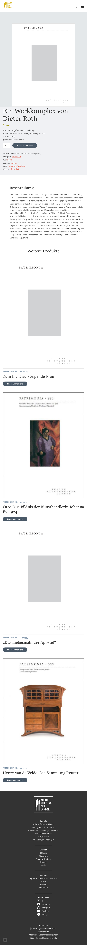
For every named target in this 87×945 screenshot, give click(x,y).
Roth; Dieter (16, 169)
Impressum (43, 925)
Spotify (44, 914)
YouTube (45, 911)
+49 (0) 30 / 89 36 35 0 (45, 839)
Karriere (43, 884)
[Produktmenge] (6, 145)
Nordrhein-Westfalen (16, 166)
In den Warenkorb (25, 145)
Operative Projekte (43, 859)
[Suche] (75, 7)
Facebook (46, 904)
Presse (43, 881)
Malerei (14, 162)
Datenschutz (43, 931)
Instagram (46, 907)
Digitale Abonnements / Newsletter (43, 878)
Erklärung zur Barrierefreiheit (43, 928)
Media (43, 865)
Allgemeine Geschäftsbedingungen (43, 934)
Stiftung (43, 852)
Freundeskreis (43, 887)
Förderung (43, 856)
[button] (5, 940)
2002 (9, 159)
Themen (43, 862)
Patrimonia (16, 156)
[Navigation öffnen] (82, 6)
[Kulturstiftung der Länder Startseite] (9, 5)
